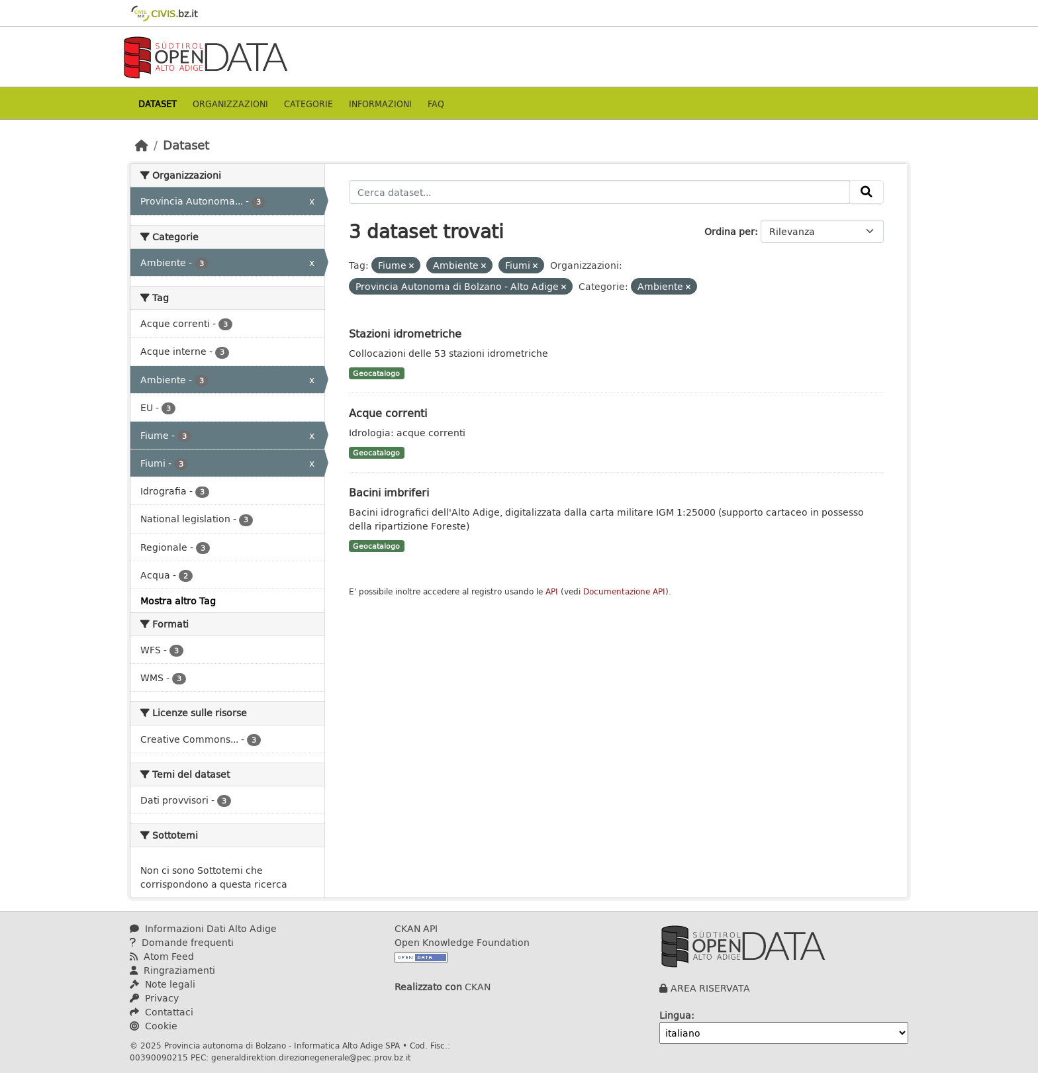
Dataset (157, 104)
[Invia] (866, 192)
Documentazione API (624, 591)
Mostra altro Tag (178, 601)
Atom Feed (162, 956)
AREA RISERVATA (710, 988)
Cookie (153, 1026)
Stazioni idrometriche (405, 333)
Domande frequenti (182, 942)
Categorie (308, 104)
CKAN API (416, 928)
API (551, 591)
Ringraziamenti (172, 970)
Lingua (675, 1015)
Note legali (162, 984)
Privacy (154, 998)
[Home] (141, 145)
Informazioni (380, 104)
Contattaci (161, 1012)
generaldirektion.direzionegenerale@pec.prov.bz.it (311, 1057)
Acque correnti (388, 412)
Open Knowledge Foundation (462, 942)
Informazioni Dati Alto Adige (203, 928)
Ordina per (729, 231)
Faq (436, 104)
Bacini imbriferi (389, 492)
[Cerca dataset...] (600, 192)
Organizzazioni (230, 104)
